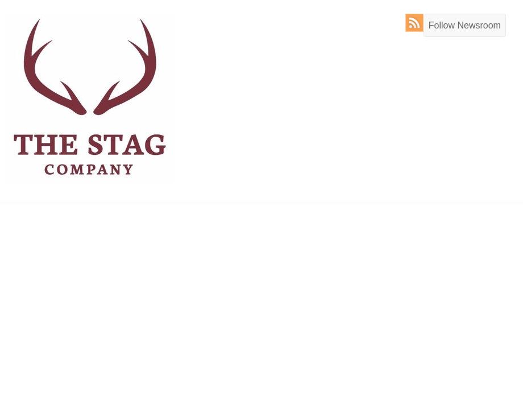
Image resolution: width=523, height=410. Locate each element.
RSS (417, 22)
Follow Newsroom (465, 25)
